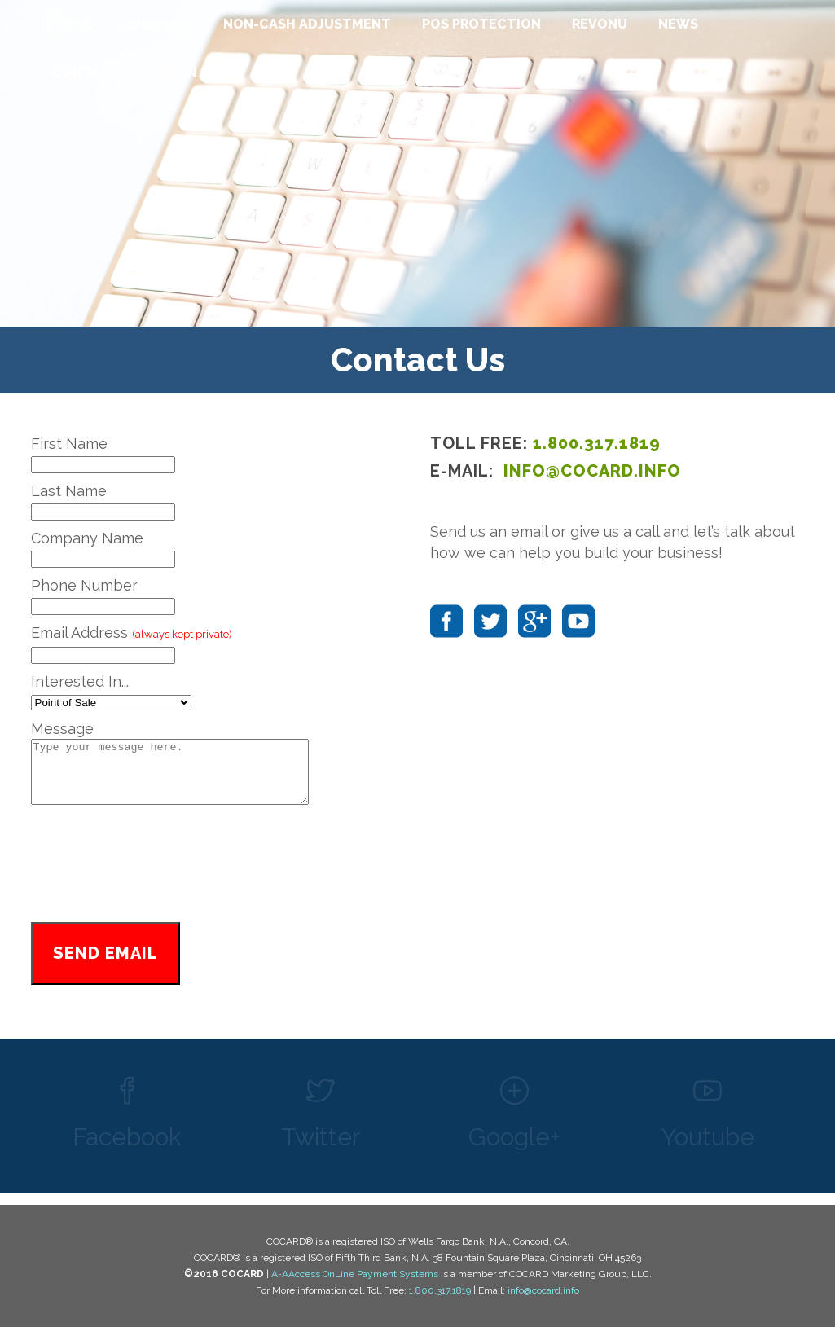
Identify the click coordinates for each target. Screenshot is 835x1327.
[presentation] (218, 878)
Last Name (69, 490)
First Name (69, 443)
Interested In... (80, 681)
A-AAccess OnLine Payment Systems (354, 1274)
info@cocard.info (543, 1290)
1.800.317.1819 (597, 443)
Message (62, 728)
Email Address (131, 632)
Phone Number (84, 585)
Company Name (87, 538)
